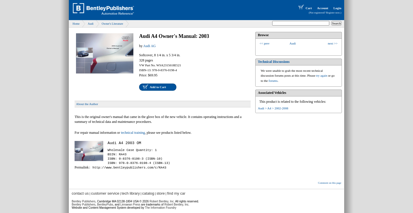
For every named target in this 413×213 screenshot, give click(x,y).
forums (273, 80)
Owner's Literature (112, 23)
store (161, 193)
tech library (131, 193)
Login (337, 8)
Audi (90, 23)
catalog (148, 193)
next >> (333, 43)
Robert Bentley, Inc (161, 201)
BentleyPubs (105, 204)
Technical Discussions (274, 62)
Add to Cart (158, 87)
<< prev (265, 43)
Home (76, 23)
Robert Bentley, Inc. (176, 204)
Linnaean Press (130, 204)
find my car (176, 193)
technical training (133, 133)
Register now (333, 12)
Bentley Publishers (84, 201)
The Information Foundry (160, 207)
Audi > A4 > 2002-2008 (273, 108)
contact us (80, 193)
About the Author (87, 104)
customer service (105, 193)
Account (322, 8)
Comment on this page (329, 182)
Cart (304, 8)
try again (321, 75)
